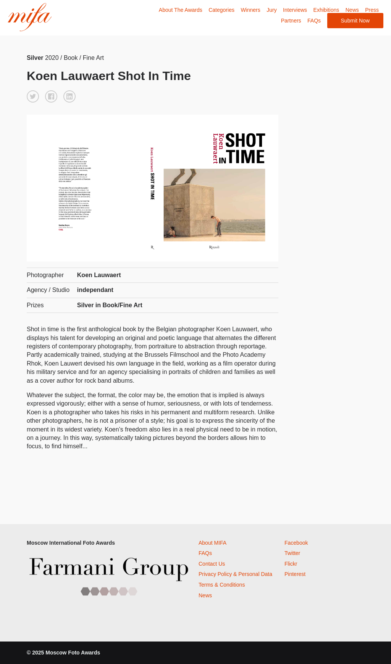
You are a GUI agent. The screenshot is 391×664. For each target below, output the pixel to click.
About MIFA (212, 543)
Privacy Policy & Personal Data (235, 574)
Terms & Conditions (222, 585)
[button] (33, 96)
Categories (221, 10)
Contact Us (212, 564)
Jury (271, 10)
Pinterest (294, 574)
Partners (291, 20)
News (352, 10)
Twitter (292, 553)
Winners (250, 10)
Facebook (296, 543)
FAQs (314, 20)
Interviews (295, 10)
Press (372, 10)
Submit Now (355, 20)
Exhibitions (326, 10)
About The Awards (180, 10)
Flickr (290, 564)
